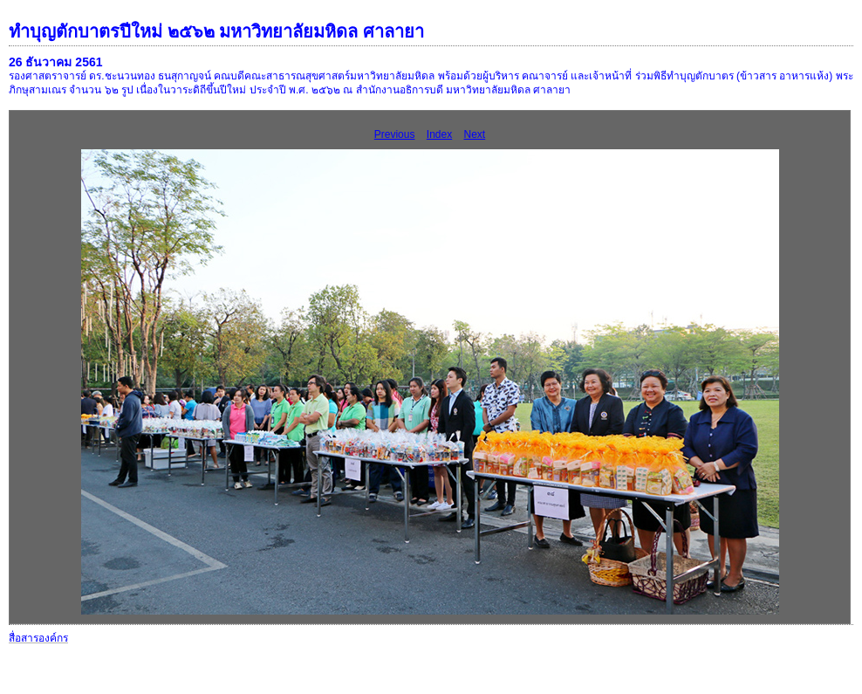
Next (475, 134)
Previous (394, 134)
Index (439, 134)
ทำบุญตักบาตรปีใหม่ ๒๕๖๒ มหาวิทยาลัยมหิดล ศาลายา (216, 31)
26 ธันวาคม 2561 (56, 62)
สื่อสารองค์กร (38, 638)
